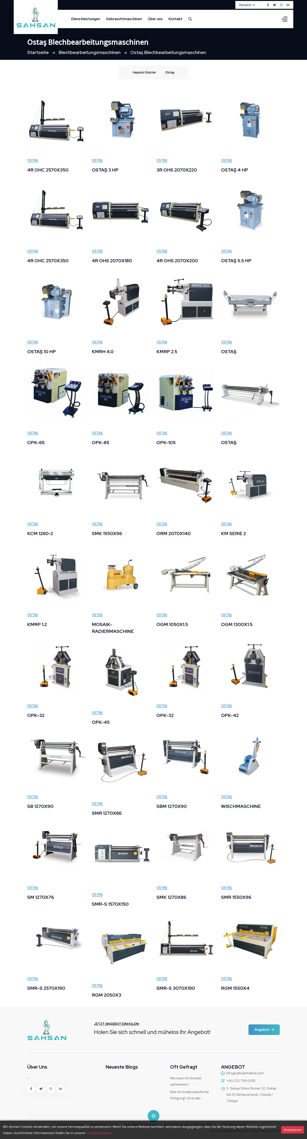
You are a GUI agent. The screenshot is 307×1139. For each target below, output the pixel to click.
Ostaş (32, 160)
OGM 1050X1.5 (172, 624)
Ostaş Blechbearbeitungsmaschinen (171, 52)
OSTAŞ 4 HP (235, 170)
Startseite (38, 52)
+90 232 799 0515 (241, 1080)
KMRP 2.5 (167, 352)
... (28, 1077)
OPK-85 (101, 442)
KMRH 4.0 (103, 352)
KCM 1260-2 (40, 533)
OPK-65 (36, 442)
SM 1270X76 (41, 897)
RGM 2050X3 (107, 995)
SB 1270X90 (40, 806)
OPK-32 (36, 715)
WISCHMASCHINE (241, 806)
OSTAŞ (229, 352)
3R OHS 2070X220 (177, 170)
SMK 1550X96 (107, 533)
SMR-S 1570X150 (110, 904)
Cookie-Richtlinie (99, 1133)
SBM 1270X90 (172, 806)
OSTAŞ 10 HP (42, 352)
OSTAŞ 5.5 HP (236, 261)
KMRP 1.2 (37, 624)
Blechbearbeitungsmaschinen (91, 52)
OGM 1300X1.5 (237, 624)
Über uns (155, 19)
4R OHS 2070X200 (178, 261)
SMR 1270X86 (107, 813)
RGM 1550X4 (235, 988)
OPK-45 (101, 722)
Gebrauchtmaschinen (124, 19)
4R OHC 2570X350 (48, 170)
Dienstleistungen (85, 19)
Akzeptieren (293, 1130)
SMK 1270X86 (171, 897)
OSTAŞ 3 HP (105, 170)
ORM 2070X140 (174, 533)
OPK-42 (230, 715)
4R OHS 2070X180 (113, 261)
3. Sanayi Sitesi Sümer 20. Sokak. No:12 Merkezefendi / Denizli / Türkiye (252, 1094)
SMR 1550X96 (236, 897)
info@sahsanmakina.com (245, 1073)
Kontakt (175, 19)
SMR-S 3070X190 (176, 988)
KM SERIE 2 (234, 533)
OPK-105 (166, 442)
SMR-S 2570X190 (46, 988)
